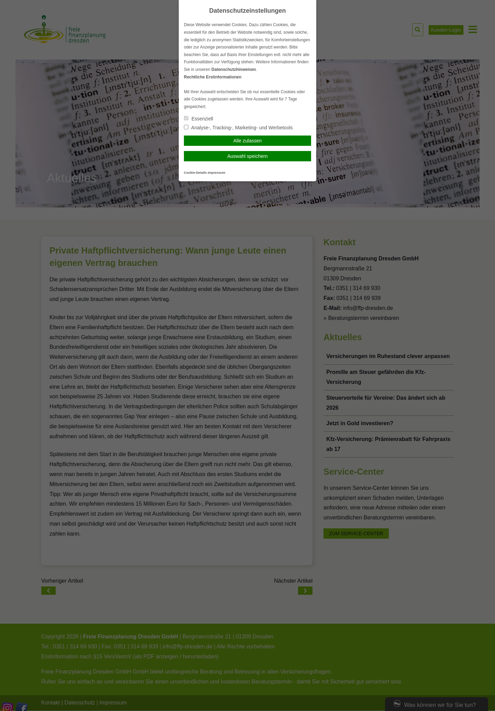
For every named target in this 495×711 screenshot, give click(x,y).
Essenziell (198, 118)
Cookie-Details (195, 172)
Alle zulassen (247, 140)
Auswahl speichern (247, 156)
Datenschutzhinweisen (233, 69)
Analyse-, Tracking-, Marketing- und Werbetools (238, 127)
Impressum (216, 172)
